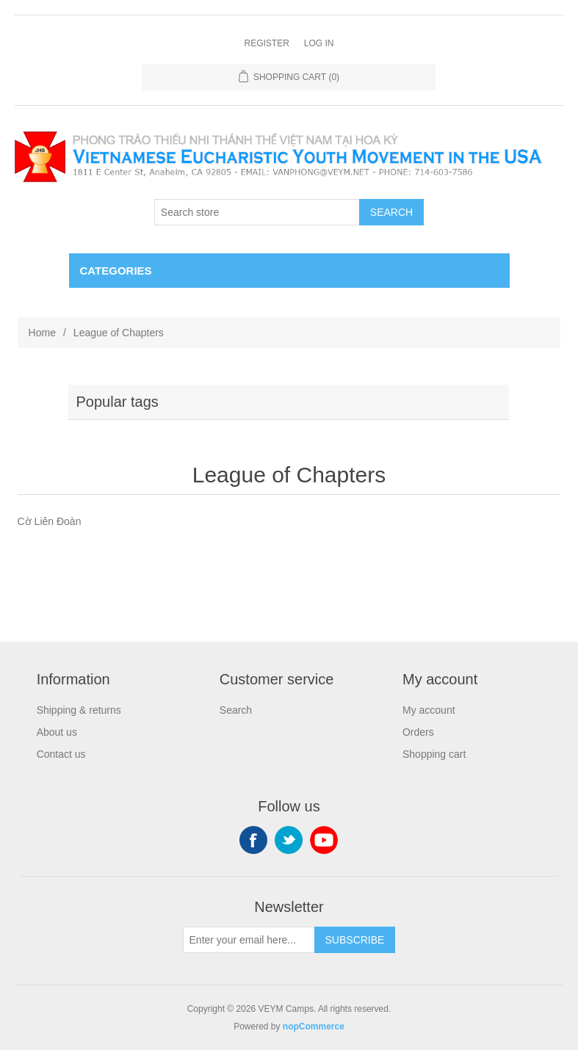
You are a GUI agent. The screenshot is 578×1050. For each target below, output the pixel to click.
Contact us (61, 754)
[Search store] (257, 212)
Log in (319, 43)
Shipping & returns (79, 710)
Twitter (289, 840)
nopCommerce (313, 1026)
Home (42, 332)
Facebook (253, 840)
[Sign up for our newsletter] (249, 940)
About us (57, 732)
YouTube (324, 840)
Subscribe (355, 940)
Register (266, 43)
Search (391, 212)
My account (428, 710)
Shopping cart (434, 754)
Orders (418, 732)
